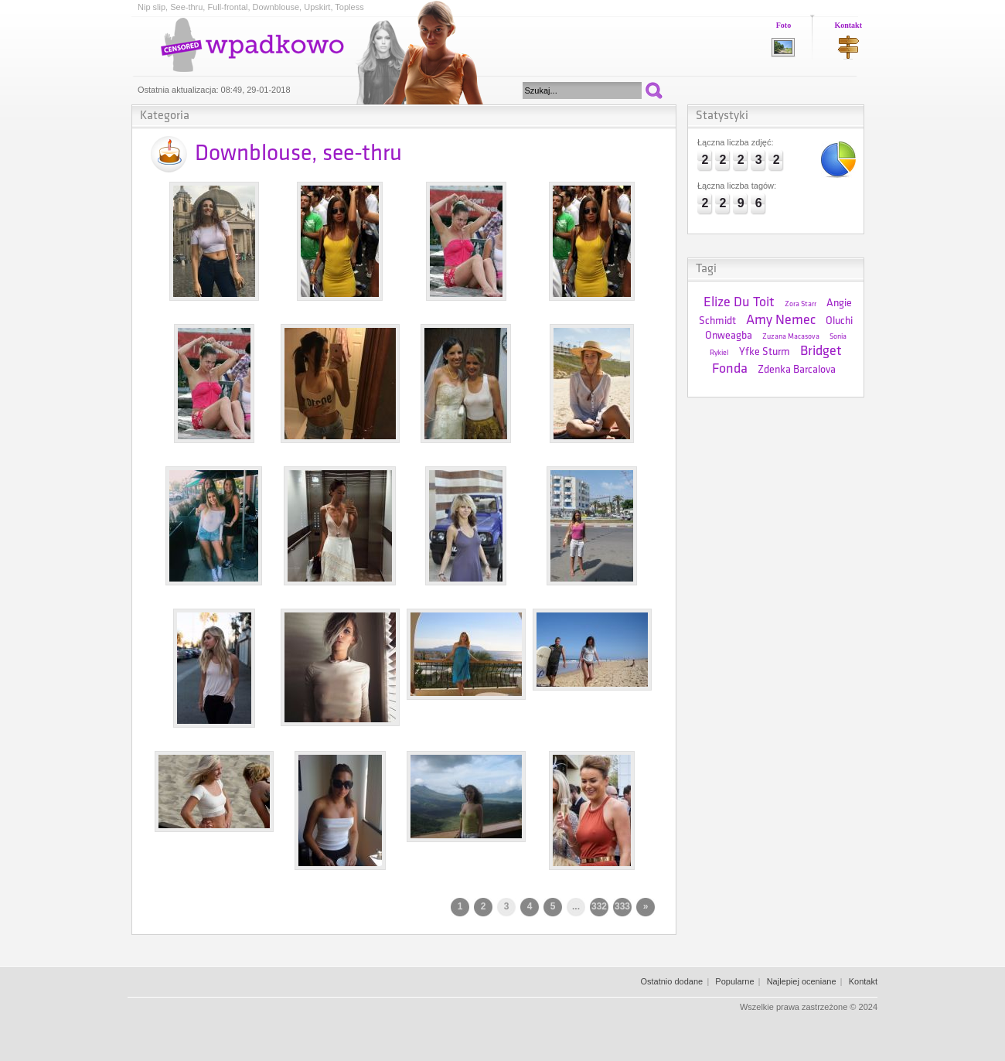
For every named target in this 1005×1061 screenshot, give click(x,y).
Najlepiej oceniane (801, 981)
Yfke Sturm (764, 352)
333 (622, 906)
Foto (783, 25)
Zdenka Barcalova (797, 370)
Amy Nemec (781, 320)
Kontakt (848, 25)
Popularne (734, 981)
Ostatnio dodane (671, 981)
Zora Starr (800, 304)
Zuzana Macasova (790, 337)
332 (599, 906)
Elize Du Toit (739, 302)
